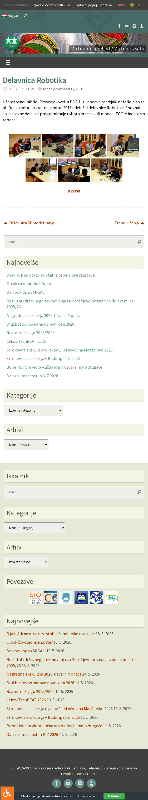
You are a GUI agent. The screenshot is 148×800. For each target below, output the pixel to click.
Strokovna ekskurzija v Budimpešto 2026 (43, 358)
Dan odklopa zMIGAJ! (26, 292)
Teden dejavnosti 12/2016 (63, 88)
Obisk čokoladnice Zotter (30, 283)
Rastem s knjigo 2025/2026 (31, 332)
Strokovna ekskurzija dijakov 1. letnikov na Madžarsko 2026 (60, 350)
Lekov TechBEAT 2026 (26, 341)
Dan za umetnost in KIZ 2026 (32, 375)
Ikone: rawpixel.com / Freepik (74, 773)
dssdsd (74, 191)
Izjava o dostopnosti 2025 (52, 5)
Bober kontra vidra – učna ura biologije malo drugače (54, 367)
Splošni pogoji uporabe (94, 5)
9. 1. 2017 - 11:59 (21, 88)
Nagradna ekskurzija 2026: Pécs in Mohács (44, 315)
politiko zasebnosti (87, 796)
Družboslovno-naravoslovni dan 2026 (40, 324)
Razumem (114, 796)
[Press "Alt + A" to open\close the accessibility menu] (7, 793)
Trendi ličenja (129, 222)
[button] (74, 43)
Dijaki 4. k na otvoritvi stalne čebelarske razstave (51, 275)
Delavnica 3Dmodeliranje (29, 222)
